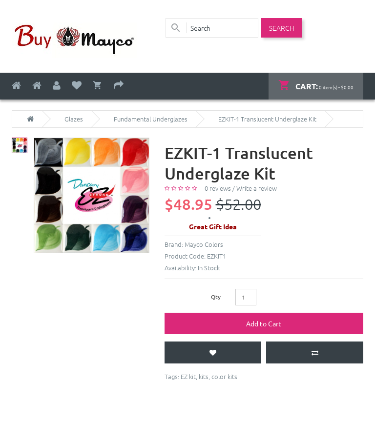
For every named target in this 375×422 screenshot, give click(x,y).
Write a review (256, 188)
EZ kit (188, 376)
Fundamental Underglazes (151, 119)
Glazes (73, 119)
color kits (224, 376)
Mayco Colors (204, 244)
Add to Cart (263, 323)
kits (203, 376)
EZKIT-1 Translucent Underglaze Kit (267, 119)
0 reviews (218, 188)
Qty (216, 297)
